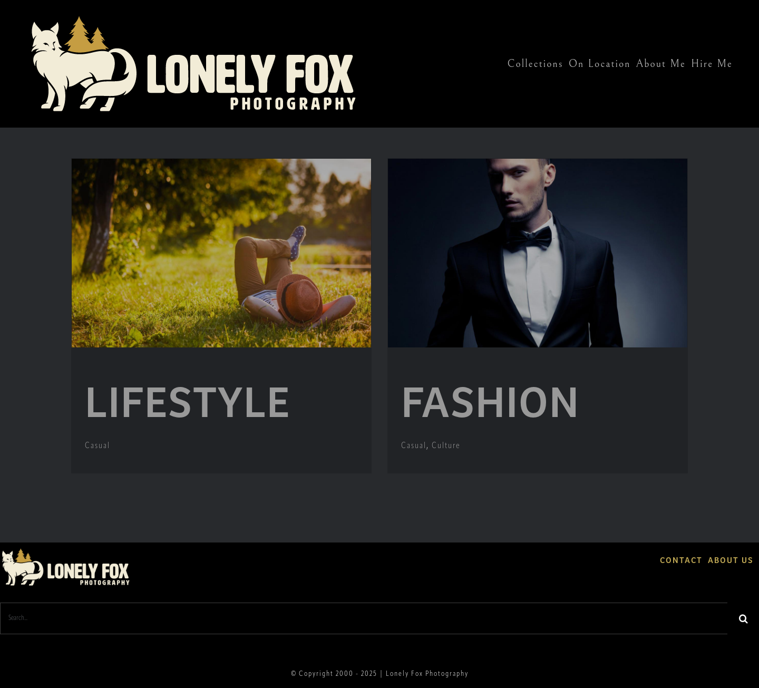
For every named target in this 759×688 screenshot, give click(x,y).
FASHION (490, 399)
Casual (97, 446)
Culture (446, 446)
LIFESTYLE (187, 399)
